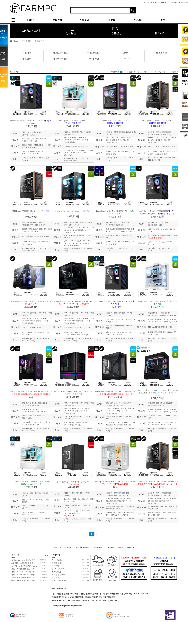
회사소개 (57, 547)
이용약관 (68, 547)
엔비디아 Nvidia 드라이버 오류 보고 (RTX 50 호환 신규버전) (34, 572)
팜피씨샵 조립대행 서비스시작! (23, 578)
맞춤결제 (130, 547)
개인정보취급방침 (82, 547)
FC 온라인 (94, 58)
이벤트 (120, 547)
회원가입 (154, 2)
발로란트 (26, 58)
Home (16, 41)
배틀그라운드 (93, 53)
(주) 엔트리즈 (114, 600)
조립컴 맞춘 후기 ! (59, 580)
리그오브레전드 (60, 53)
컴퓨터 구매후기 (58, 569)
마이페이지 (163, 2)
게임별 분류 (39, 41)
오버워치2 (128, 53)
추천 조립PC (27, 41)
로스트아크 (161, 53)
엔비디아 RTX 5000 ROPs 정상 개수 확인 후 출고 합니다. (33, 575)
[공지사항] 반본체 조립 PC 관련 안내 (25, 580)
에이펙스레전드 (60, 58)
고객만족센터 (98, 547)
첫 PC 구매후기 (58, 560)
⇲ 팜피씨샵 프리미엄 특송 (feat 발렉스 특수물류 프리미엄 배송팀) (36, 566)
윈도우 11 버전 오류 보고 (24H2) (23, 569)
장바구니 (173, 2)
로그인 (146, 2)
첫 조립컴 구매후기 (59, 575)
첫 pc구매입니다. (58, 572)
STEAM (127, 58)
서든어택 (26, 53)
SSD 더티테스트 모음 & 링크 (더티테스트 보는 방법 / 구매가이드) (36, 563)
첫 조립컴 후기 (57, 563)
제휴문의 (110, 547)
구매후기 (55, 566)
